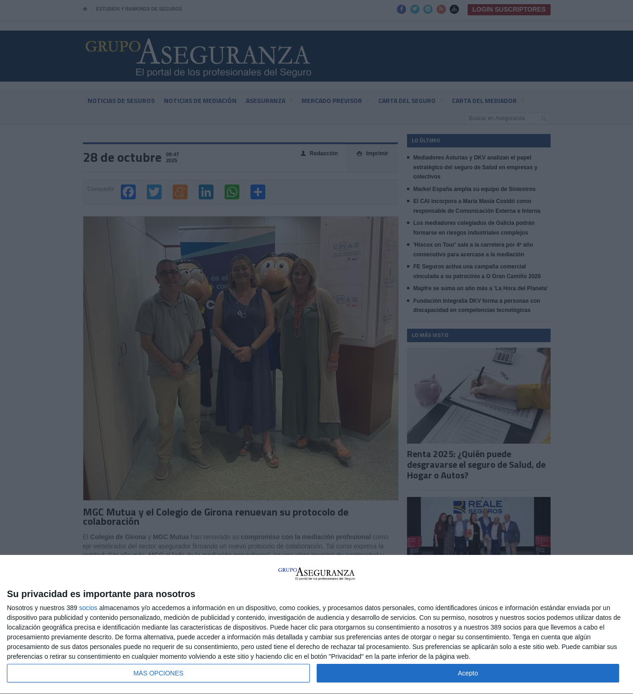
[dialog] (316, 624)
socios (88, 608)
